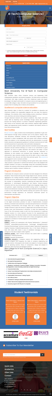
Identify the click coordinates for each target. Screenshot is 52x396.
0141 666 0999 (30, 3)
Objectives (8, 68)
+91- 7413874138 (10, 382)
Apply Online (9, 85)
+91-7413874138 (19, 3)
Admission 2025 (50, 238)
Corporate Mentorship (13, 269)
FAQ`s (27, 255)
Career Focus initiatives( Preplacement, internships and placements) (25, 271)
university (43, 157)
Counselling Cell (10, 77)
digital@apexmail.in (11, 386)
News (7, 75)
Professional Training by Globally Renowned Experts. (20, 279)
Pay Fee (15, 1)
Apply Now (8, 1)
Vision (7, 70)
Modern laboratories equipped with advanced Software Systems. (23, 281)
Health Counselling (10, 80)
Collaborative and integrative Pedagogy (17, 263)
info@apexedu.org (42, 3)
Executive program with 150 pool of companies (19, 284)
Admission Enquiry (10, 87)
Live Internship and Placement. (15, 273)
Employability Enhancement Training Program (19, 275)
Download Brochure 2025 (1, 239)
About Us (8, 65)
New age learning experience (15, 261)
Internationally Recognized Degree (16, 259)
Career (8, 73)
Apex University (10, 132)
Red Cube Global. (41, 394)
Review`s (41, 255)
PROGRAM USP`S (13, 255)
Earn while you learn (12, 277)
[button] (25, 338)
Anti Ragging (9, 82)
